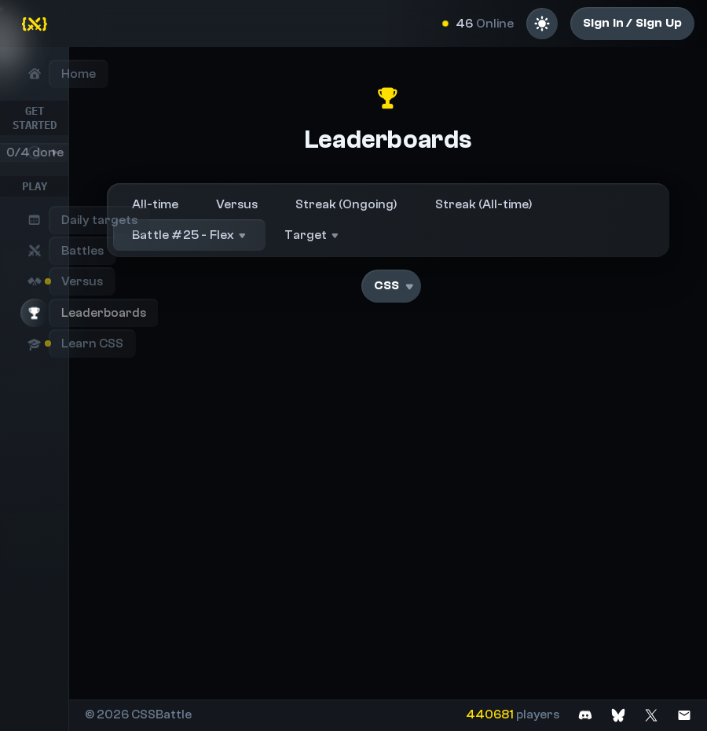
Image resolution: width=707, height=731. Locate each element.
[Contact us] (684, 714)
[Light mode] (542, 23)
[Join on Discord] (585, 714)
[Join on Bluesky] (618, 714)
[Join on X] (651, 714)
